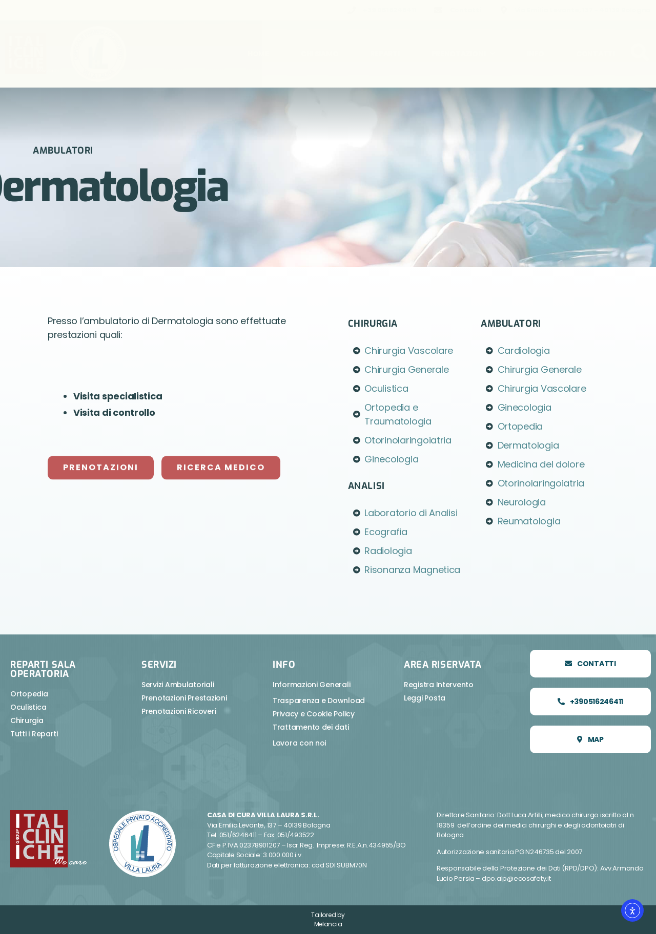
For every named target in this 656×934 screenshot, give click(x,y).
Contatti (595, 54)
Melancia (328, 924)
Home (258, 54)
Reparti (384, 54)
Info (535, 54)
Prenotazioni (464, 53)
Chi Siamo (320, 54)
